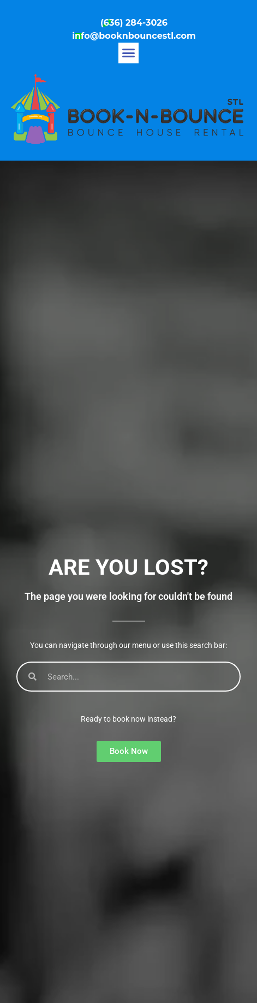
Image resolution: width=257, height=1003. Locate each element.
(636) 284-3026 (134, 22)
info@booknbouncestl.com (134, 36)
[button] (128, 53)
